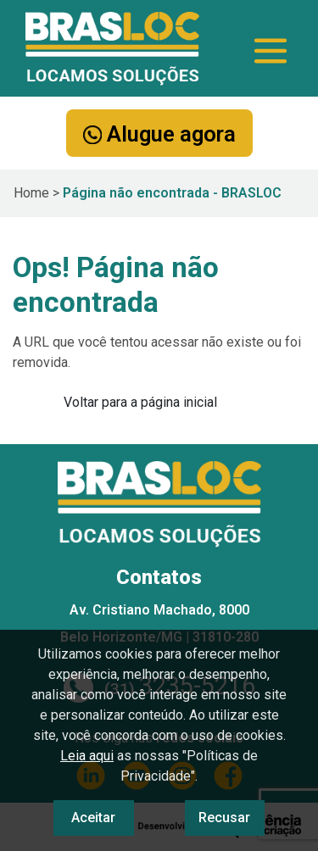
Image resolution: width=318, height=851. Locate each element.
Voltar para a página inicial (140, 402)
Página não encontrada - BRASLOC (172, 193)
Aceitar (93, 817)
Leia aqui (87, 756)
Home (31, 193)
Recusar (224, 817)
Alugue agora (159, 134)
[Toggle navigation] (270, 51)
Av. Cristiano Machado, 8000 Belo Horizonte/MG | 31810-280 (159, 623)
